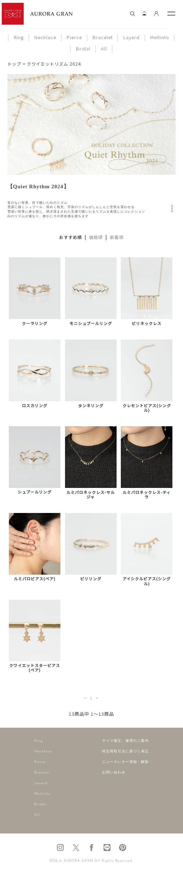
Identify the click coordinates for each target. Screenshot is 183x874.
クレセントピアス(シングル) (147, 407)
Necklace (45, 37)
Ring (19, 37)
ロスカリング (34, 405)
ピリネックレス (146, 323)
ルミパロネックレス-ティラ (147, 494)
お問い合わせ (113, 773)
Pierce (74, 37)
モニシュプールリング (91, 323)
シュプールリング (35, 492)
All (104, 48)
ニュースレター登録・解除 (125, 762)
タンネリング (91, 405)
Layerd (131, 37)
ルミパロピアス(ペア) (34, 578)
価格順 (96, 237)
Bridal (83, 48)
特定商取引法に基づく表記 (125, 751)
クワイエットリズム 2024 (54, 64)
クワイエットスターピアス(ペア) (34, 667)
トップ (14, 64)
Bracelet (103, 37)
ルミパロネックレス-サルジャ (90, 494)
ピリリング (90, 578)
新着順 (117, 237)
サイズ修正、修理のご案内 (125, 741)
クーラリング (34, 323)
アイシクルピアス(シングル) (147, 581)
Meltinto (159, 37)
